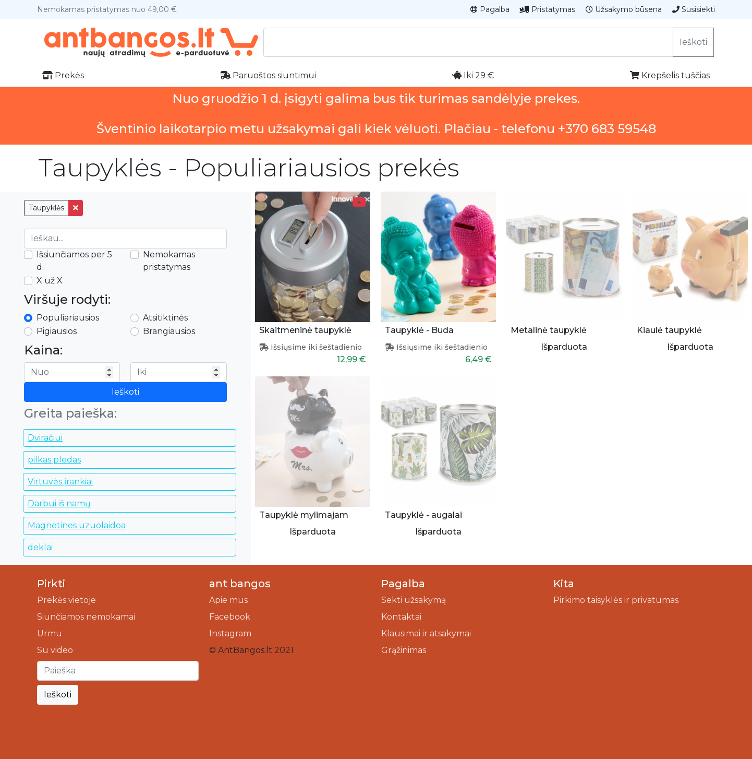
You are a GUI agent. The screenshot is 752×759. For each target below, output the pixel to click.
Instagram (230, 633)
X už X (50, 281)
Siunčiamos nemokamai (86, 617)
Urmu (49, 633)
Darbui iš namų (59, 503)
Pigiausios (57, 331)
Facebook (229, 617)
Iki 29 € (473, 75)
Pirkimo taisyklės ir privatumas (615, 600)
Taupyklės (46, 207)
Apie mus (228, 600)
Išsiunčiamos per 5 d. (74, 261)
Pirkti (51, 583)
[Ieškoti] (118, 671)
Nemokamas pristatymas (169, 261)
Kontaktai (401, 617)
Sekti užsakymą (413, 600)
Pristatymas (547, 9)
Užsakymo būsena (624, 9)
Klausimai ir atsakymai (426, 633)
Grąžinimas (403, 650)
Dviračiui (45, 438)
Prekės (63, 75)
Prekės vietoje (66, 600)
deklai (40, 547)
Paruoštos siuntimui (268, 75)
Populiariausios (68, 318)
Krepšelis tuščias (670, 75)
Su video (55, 650)
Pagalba (490, 9)
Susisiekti (693, 9)
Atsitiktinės (165, 318)
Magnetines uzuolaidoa (77, 525)
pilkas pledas (54, 460)
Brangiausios (169, 331)
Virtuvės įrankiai (60, 482)
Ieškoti (693, 42)
